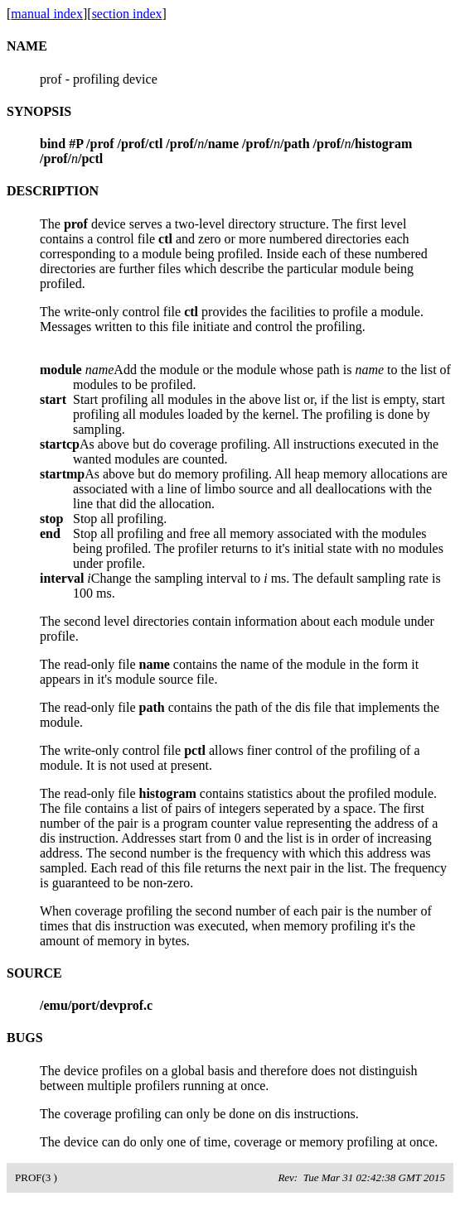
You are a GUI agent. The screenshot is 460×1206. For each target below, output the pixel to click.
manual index (47, 14)
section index (127, 14)
